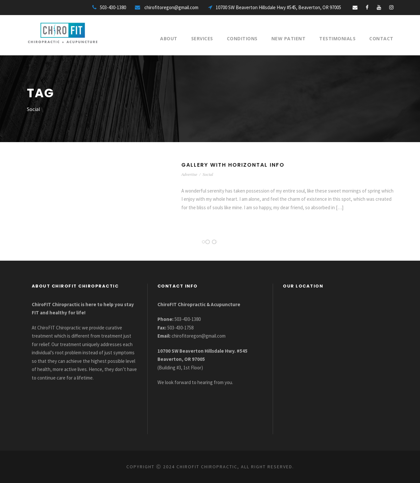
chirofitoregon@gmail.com (199, 336)
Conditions (242, 38)
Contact (381, 38)
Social (208, 174)
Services (202, 38)
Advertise (189, 174)
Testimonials (337, 38)
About (168, 38)
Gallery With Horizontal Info (232, 165)
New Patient (288, 38)
